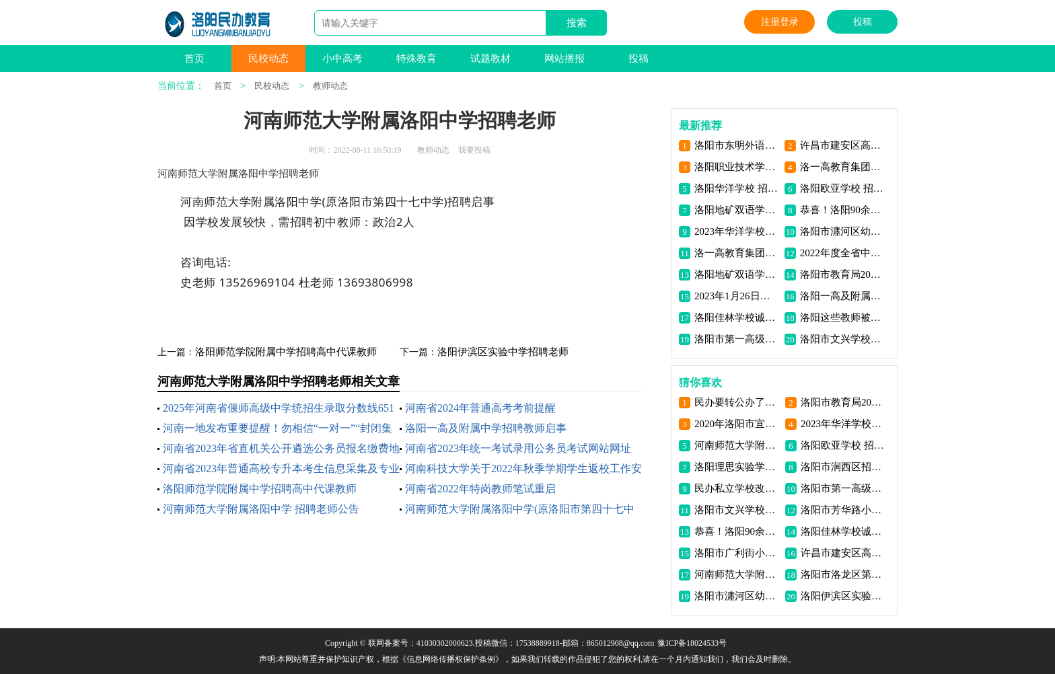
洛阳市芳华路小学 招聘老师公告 (843, 509)
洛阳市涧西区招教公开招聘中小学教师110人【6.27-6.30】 (843, 466)
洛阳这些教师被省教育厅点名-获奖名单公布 (842, 317)
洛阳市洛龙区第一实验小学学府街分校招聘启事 (843, 574)
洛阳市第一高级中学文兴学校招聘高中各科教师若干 (843, 488)
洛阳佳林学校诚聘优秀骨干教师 (737, 317)
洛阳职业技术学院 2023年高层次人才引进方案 (737, 166)
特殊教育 (416, 58)
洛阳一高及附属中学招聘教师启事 (486, 428)
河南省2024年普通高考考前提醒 (480, 408)
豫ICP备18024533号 (692, 643)
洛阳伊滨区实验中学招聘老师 (503, 351)
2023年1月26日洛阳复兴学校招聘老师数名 (737, 296)
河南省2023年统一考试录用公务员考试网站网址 (518, 448)
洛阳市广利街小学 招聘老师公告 (737, 553)
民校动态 (268, 58)
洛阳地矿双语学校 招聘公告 (737, 209)
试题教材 (490, 58)
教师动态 (330, 86)
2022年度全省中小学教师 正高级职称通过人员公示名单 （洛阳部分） (842, 253)
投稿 (862, 22)
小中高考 (342, 58)
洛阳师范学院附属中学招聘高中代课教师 (286, 351)
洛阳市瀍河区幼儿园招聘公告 (842, 231)
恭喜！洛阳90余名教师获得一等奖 (842, 209)
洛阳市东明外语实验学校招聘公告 (737, 145)
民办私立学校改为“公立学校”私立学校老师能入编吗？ (737, 488)
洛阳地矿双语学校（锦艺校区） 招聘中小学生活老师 (737, 274)
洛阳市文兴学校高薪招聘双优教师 (842, 339)
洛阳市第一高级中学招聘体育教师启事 (737, 339)
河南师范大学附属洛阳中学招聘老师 (737, 445)
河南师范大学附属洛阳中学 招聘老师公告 (261, 509)
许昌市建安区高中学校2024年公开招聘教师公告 (842, 145)
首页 (194, 58)
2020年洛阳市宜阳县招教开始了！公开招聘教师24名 (737, 423)
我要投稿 (474, 150)
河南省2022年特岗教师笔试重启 (480, 488)
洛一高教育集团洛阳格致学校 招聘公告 (842, 166)
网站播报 (564, 58)
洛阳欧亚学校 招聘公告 (842, 188)
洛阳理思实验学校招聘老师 (737, 466)
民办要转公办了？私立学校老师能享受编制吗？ (737, 402)
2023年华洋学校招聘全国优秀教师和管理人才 (737, 231)
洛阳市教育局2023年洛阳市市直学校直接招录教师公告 (842, 274)
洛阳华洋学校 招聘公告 (737, 188)
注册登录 (780, 22)
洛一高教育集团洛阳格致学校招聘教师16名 (737, 253)
